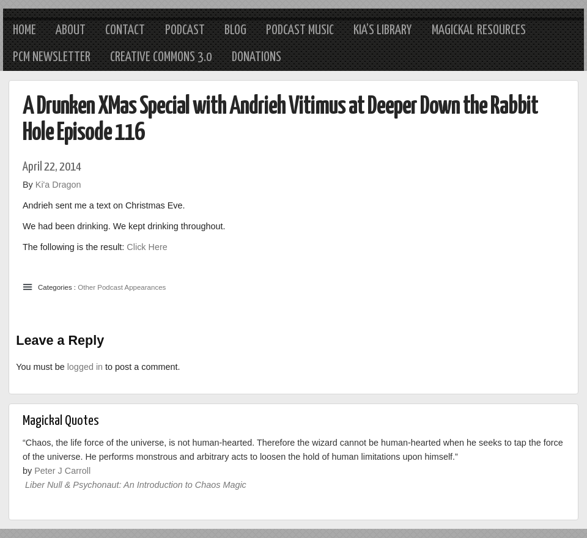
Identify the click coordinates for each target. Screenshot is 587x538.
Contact (125, 30)
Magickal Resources (479, 30)
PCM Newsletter (51, 57)
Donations (256, 57)
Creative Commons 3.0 (161, 57)
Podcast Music (300, 30)
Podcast (185, 30)
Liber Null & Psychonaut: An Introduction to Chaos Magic (135, 485)
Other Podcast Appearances (122, 287)
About (71, 30)
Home (24, 30)
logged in (85, 367)
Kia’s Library (382, 30)
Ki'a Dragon (58, 185)
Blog (235, 30)
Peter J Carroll (62, 471)
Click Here (147, 247)
